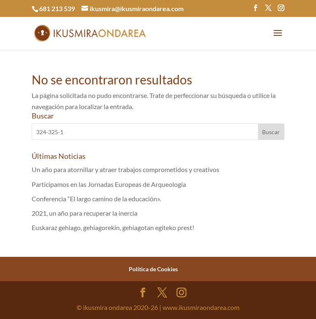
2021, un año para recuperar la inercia (84, 213)
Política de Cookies (153, 268)
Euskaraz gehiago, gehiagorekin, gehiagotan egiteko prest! (113, 227)
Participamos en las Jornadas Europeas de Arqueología (109, 184)
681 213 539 (57, 8)
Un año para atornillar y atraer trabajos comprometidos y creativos (125, 169)
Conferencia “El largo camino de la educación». (96, 199)
